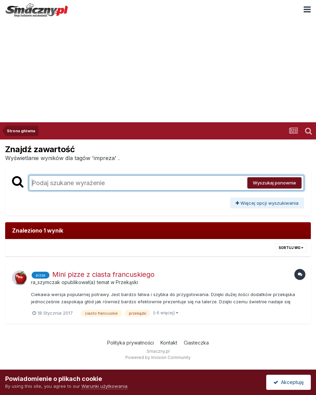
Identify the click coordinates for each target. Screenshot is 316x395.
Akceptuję (288, 382)
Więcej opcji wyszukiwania (267, 203)
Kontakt (168, 343)
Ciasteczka (196, 343)
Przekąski (127, 282)
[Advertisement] (158, 71)
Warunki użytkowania (104, 386)
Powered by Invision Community (158, 357)
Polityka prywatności (130, 343)
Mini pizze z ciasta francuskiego (103, 274)
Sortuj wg (291, 248)
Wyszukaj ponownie (274, 182)
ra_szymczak (45, 282)
